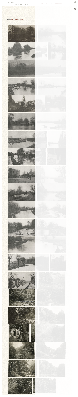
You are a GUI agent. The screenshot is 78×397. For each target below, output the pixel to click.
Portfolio (9, 19)
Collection (45, 3)
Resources (58, 3)
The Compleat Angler (17, 19)
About (68, 3)
